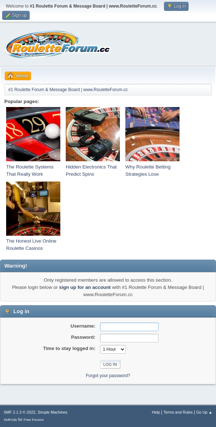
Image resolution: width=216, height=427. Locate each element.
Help (156, 412)
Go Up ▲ (204, 412)
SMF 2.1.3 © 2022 (19, 412)
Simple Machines (52, 412)
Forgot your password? (108, 375)
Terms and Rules (178, 412)
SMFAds (10, 420)
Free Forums (33, 420)
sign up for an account (85, 287)
